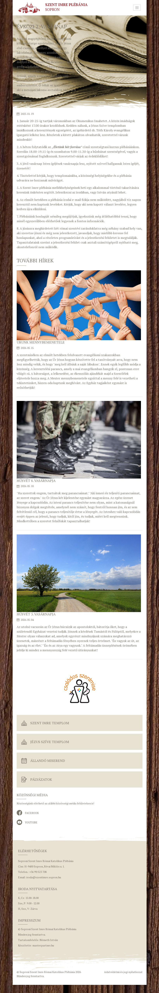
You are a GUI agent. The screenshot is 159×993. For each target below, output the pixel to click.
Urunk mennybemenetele (41, 342)
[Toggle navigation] (137, 7)
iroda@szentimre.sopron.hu (43, 877)
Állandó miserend (47, 760)
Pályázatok (41, 779)
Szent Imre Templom (49, 723)
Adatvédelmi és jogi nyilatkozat (123, 972)
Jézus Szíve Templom (49, 741)
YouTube (31, 822)
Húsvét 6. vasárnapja (36, 480)
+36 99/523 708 (38, 872)
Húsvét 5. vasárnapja (36, 614)
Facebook (32, 813)
